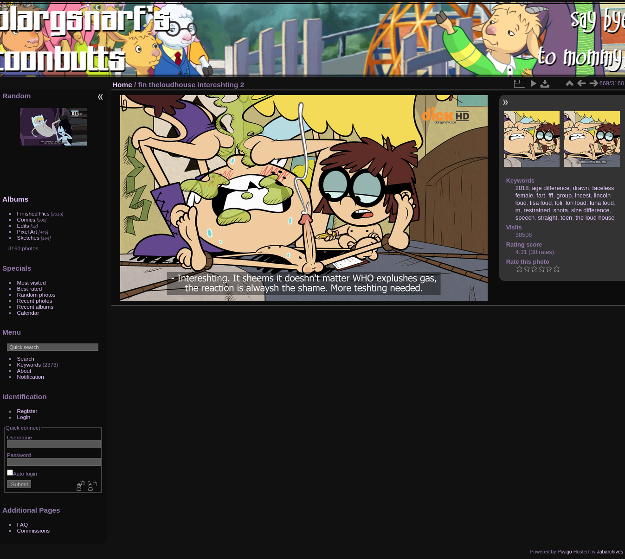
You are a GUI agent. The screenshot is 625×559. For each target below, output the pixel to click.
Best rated (29, 289)
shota (561, 210)
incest (582, 195)
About (24, 371)
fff (550, 195)
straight (547, 217)
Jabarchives (610, 551)
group (564, 195)
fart (540, 195)
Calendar (28, 313)
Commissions (33, 530)
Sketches (28, 238)
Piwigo (564, 551)
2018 (521, 187)
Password (19, 455)
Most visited (31, 283)
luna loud (602, 202)
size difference (590, 210)
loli (558, 202)
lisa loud (541, 202)
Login (24, 417)
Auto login (22, 473)
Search (25, 359)
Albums (15, 199)
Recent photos (34, 301)
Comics (26, 219)
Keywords (29, 365)
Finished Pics (33, 213)
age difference (550, 187)
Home (122, 85)
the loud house (594, 217)
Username (19, 437)
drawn (581, 187)
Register (27, 411)
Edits (23, 225)
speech (525, 217)
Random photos (36, 295)
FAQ (22, 524)
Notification (30, 377)
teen (566, 217)
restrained (537, 210)
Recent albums (35, 307)
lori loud (576, 202)
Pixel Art (27, 232)
